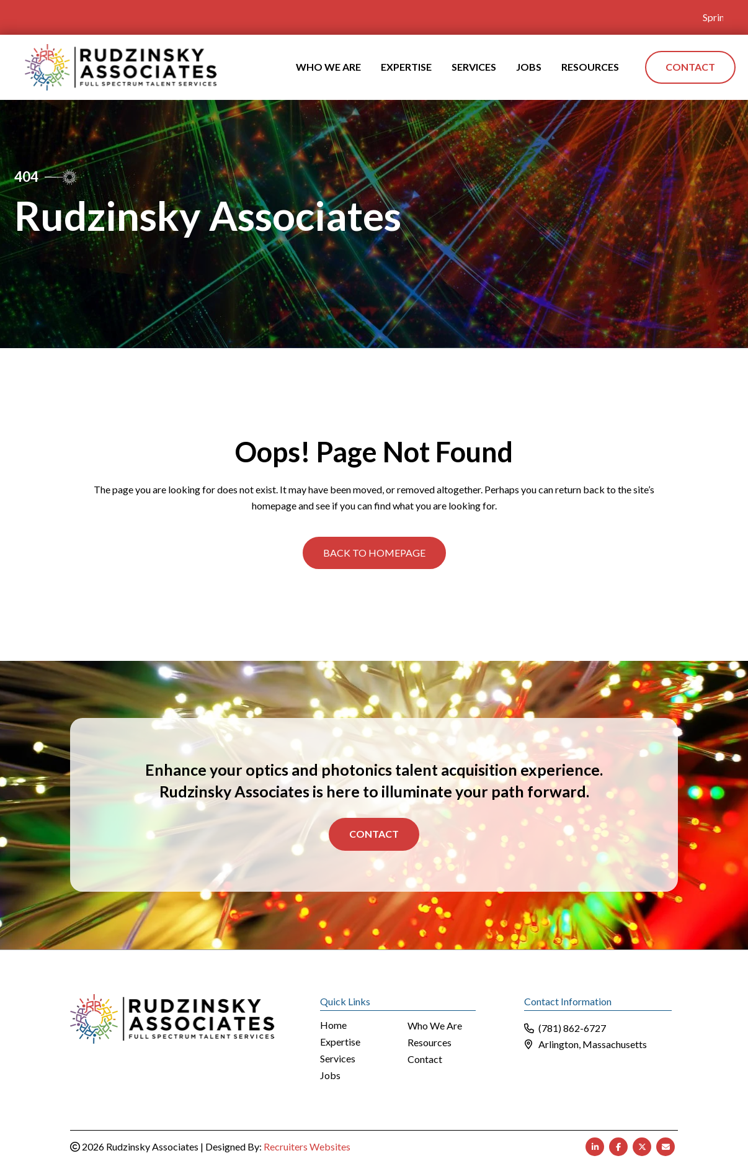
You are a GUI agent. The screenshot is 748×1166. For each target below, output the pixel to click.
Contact (374, 833)
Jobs (330, 1075)
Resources (429, 1042)
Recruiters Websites (307, 1145)
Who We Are (434, 1025)
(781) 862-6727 (572, 1027)
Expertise (340, 1041)
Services (337, 1058)
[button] (374, 552)
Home (333, 1025)
